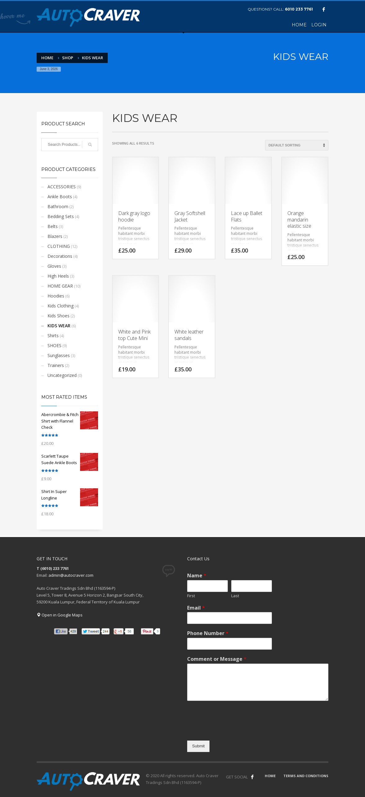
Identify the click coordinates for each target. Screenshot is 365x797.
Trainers (55, 365)
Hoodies (55, 296)
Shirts (53, 335)
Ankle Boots (59, 196)
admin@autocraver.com (70, 575)
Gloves (54, 266)
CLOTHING (58, 246)
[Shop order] (296, 145)
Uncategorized (62, 375)
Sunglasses (58, 355)
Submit (198, 746)
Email (196, 608)
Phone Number (207, 633)
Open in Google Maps (60, 615)
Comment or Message (216, 659)
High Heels (58, 276)
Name (196, 575)
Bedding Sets (60, 216)
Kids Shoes (58, 316)
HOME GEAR (60, 286)
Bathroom (57, 206)
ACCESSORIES (61, 187)
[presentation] (234, 730)
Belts (52, 226)
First (191, 595)
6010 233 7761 (299, 9)
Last (235, 595)
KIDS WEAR (58, 326)
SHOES (54, 345)
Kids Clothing (60, 306)
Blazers (54, 236)
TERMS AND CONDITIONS (305, 775)
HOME (270, 775)
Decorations (59, 256)
